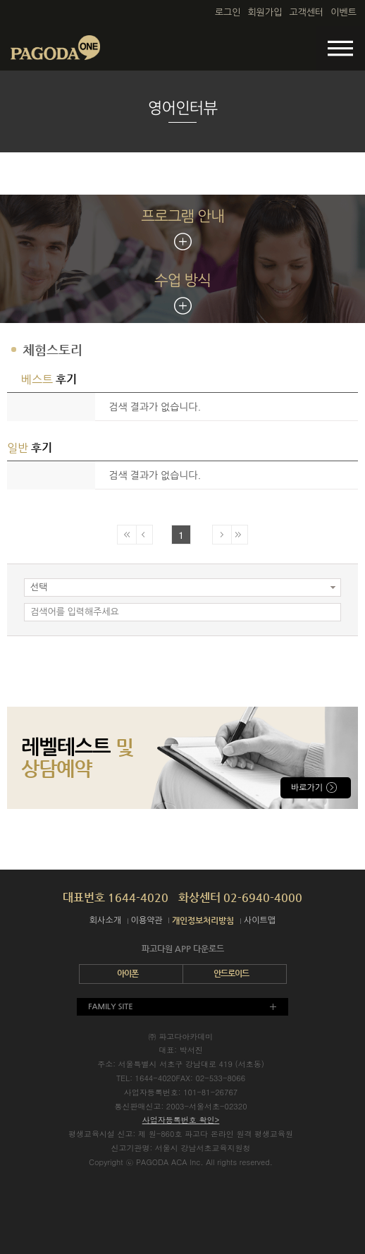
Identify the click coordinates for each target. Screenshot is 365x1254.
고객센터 (306, 12)
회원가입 (265, 12)
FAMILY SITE (110, 1007)
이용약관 (147, 920)
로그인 (228, 12)
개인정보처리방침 (203, 920)
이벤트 (343, 12)
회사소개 (105, 920)
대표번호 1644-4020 (115, 897)
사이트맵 (260, 920)
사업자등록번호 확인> (181, 1119)
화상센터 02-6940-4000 (240, 897)
